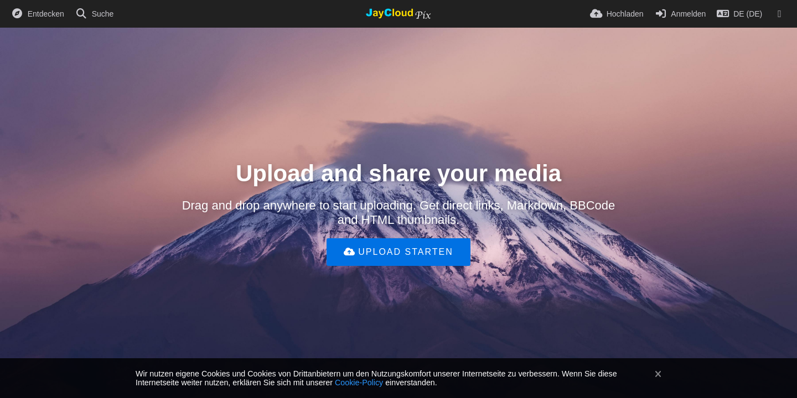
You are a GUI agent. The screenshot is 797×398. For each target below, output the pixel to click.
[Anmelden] (680, 14)
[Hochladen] (617, 14)
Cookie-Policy (359, 382)
